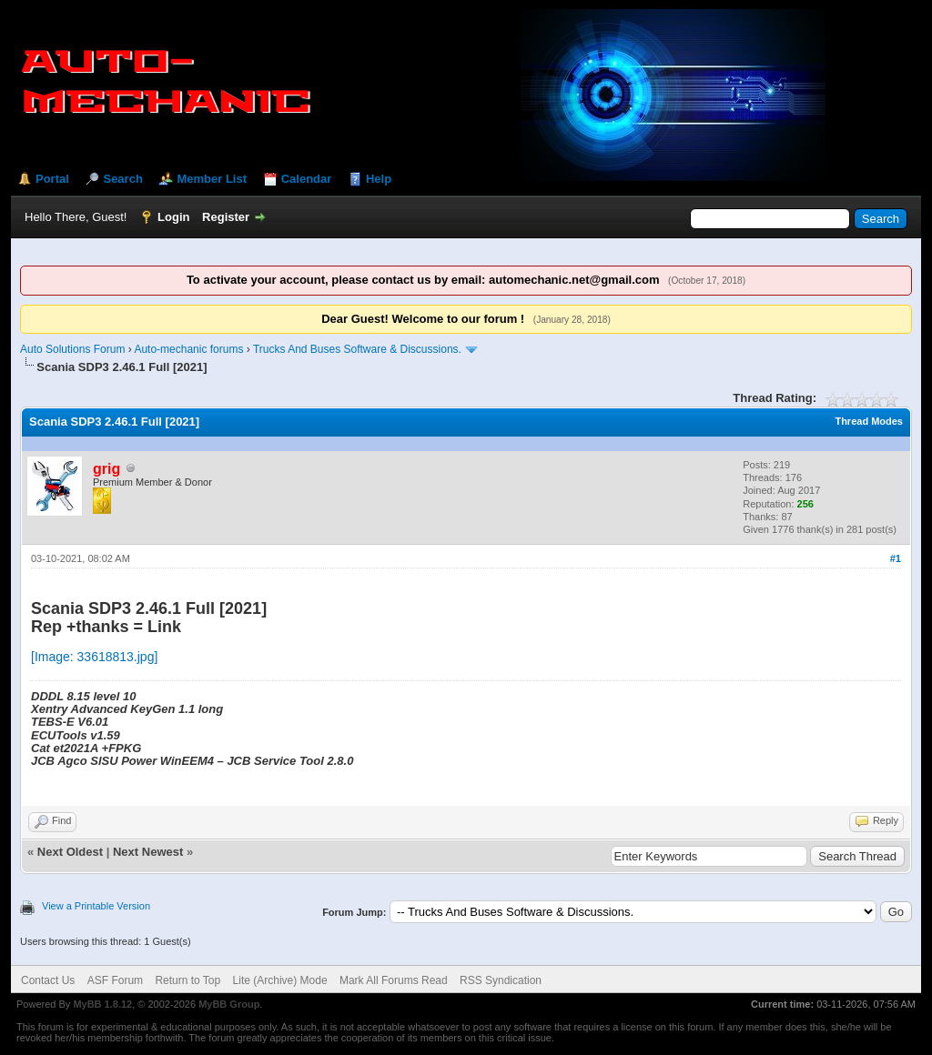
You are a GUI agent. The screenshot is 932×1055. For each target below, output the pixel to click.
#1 (895, 558)
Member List (212, 179)
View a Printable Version (96, 905)
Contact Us (48, 980)
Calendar (306, 179)
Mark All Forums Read (393, 980)
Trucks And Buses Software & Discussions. (357, 349)
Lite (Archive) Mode (280, 980)
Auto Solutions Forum (72, 349)
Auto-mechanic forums (188, 349)
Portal (52, 179)
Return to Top (187, 980)
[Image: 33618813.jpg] (94, 656)
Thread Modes (869, 421)
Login (173, 217)
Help (378, 179)
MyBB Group (228, 1004)
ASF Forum (115, 980)
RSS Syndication (501, 980)
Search (122, 179)
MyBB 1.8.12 (102, 1004)
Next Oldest (70, 852)
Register (225, 217)
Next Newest (148, 852)
